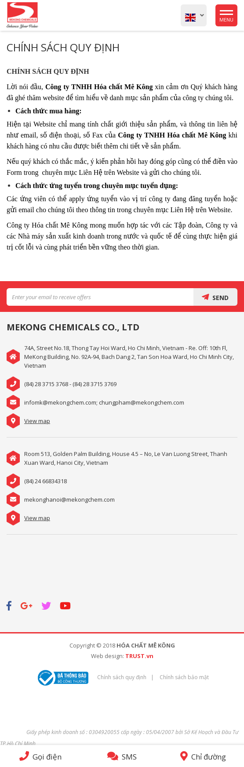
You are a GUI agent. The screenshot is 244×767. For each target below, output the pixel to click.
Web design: (107, 656)
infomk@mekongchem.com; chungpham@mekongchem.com (104, 402)
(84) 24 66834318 (45, 481)
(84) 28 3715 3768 (46, 384)
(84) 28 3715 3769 (95, 384)
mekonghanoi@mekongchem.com (69, 499)
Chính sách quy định (121, 677)
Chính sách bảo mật (184, 677)
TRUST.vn (139, 656)
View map (37, 421)
